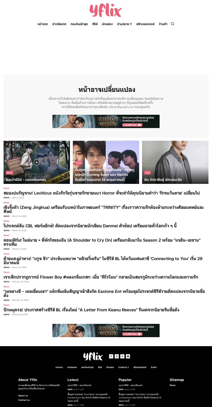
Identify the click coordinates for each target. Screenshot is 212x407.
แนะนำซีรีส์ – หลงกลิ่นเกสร (79, 365)
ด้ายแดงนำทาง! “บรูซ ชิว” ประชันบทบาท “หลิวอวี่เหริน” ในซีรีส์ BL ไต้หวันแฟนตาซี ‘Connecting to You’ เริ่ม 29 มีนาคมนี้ (96, 249)
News (9, 174)
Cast (147, 174)
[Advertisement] (106, 49)
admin (6, 198)
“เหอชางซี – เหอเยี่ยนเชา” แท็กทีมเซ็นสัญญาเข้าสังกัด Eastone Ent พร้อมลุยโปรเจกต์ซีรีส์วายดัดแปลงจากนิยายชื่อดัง (92, 276)
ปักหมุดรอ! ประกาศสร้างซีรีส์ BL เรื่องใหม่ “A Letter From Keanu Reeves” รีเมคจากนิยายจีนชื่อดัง (79, 290)
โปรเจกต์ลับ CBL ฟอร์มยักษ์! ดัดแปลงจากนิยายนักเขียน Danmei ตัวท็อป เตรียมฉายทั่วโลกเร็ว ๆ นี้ (78, 221)
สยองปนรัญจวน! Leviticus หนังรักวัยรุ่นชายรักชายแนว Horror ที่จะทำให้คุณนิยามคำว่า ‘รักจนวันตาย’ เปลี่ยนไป (88, 194)
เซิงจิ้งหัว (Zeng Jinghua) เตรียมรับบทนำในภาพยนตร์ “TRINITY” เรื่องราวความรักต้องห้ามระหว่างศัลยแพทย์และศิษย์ (93, 208)
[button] (172, 23)
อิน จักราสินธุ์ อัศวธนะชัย (78, 390)
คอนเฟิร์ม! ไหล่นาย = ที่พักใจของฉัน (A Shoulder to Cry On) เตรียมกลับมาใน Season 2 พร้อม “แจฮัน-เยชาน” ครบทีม (94, 235)
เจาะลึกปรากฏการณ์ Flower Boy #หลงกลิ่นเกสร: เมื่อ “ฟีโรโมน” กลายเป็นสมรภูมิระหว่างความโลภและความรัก (88, 263)
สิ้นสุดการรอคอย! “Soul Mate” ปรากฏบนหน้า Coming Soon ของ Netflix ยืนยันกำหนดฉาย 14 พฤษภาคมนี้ (89, 378)
